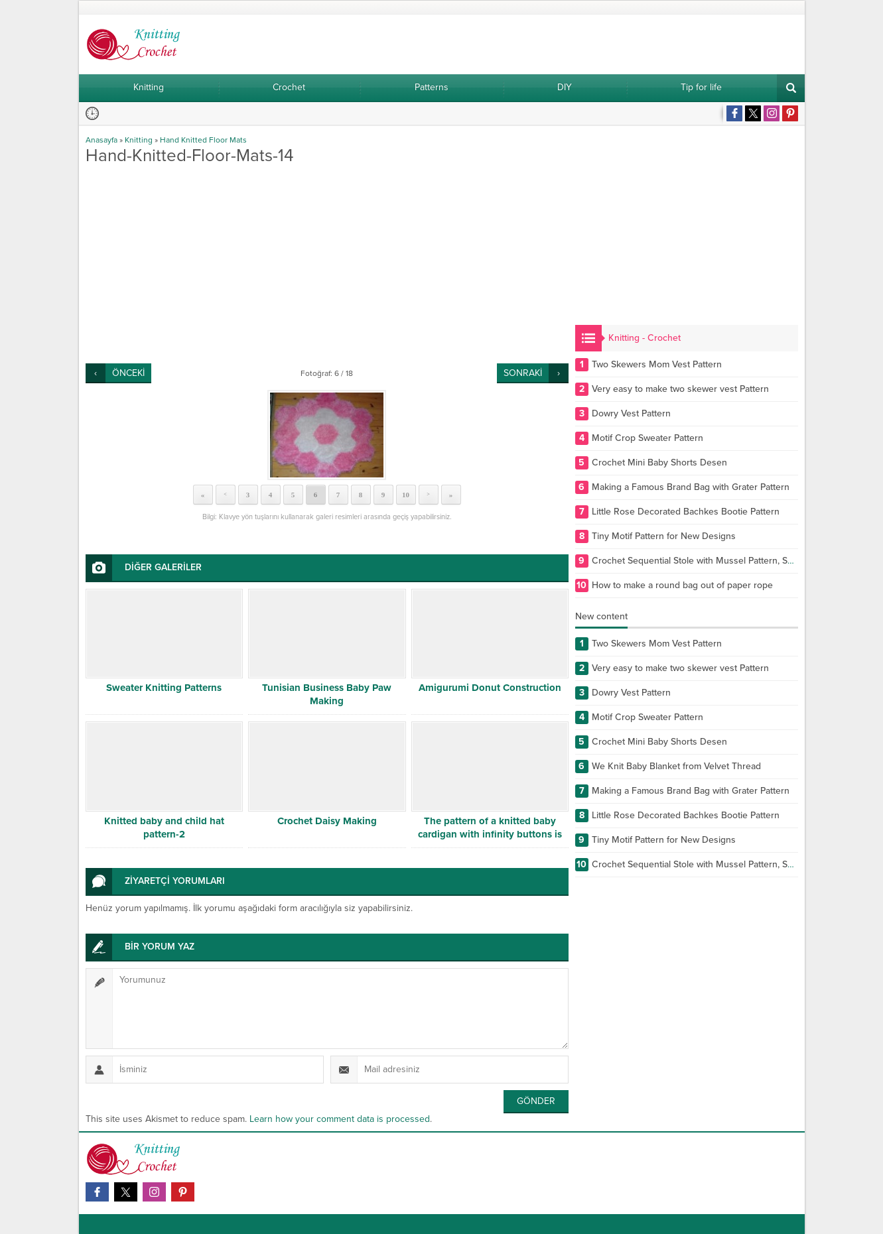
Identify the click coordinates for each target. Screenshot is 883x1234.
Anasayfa (101, 140)
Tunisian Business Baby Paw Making (326, 694)
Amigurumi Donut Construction (490, 688)
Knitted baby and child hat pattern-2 (164, 827)
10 (405, 495)
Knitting (139, 140)
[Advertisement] (327, 264)
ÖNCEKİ (128, 373)
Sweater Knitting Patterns (164, 688)
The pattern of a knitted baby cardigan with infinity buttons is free (490, 834)
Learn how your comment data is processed (339, 1119)
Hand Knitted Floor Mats (203, 140)
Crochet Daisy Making (327, 821)
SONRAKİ (523, 373)
